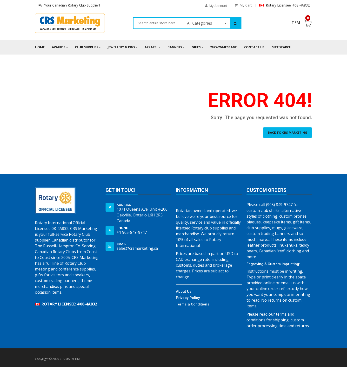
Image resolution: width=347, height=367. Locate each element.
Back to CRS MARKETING (287, 132)
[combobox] (157, 23)
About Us (183, 291)
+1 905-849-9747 (132, 232)
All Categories (199, 23)
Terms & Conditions (192, 304)
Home (40, 47)
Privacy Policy (188, 298)
